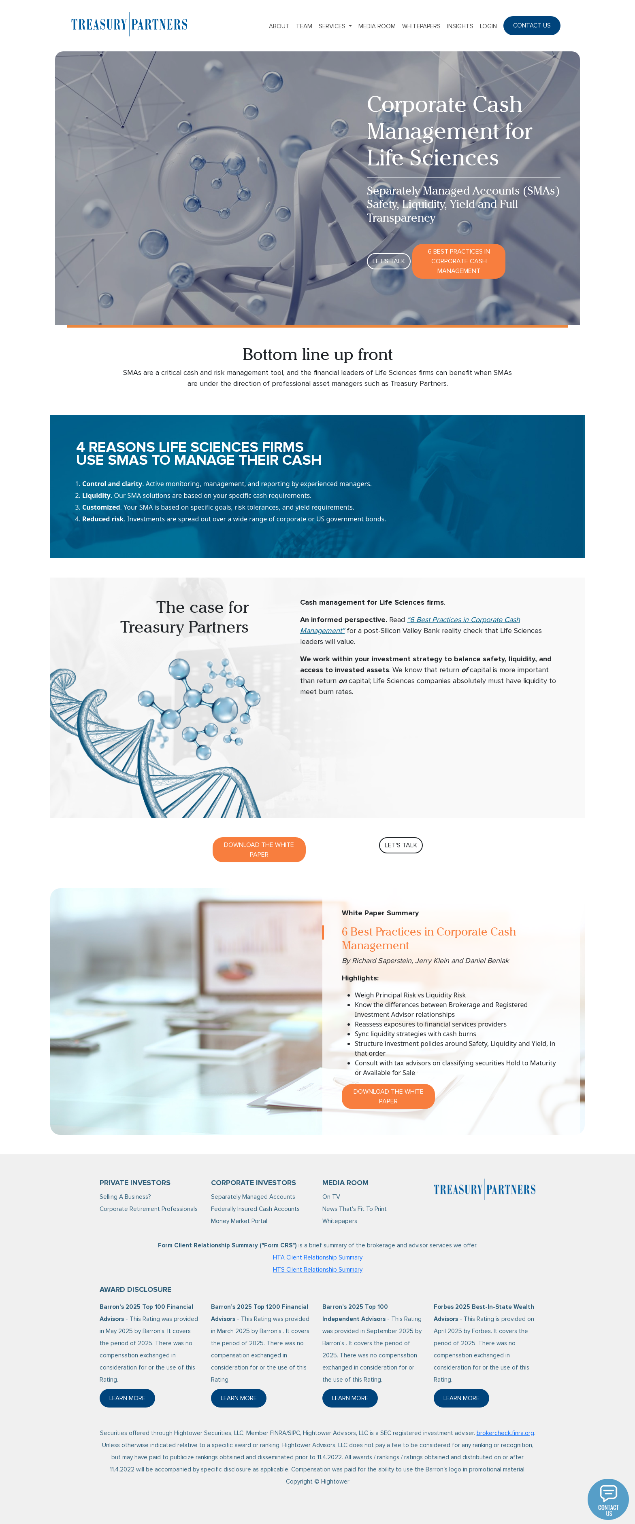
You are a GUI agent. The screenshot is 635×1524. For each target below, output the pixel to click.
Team (304, 26)
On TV (331, 1196)
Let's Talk (389, 261)
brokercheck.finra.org (505, 1433)
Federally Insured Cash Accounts (255, 1209)
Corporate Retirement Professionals (149, 1209)
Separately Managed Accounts (253, 1196)
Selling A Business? (125, 1196)
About (279, 26)
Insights (460, 26)
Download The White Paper (259, 850)
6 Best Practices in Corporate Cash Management (459, 261)
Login (488, 26)
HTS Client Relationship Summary (317, 1269)
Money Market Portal (239, 1221)
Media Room (377, 26)
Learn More (132, 1400)
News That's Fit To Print (354, 1209)
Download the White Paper (389, 1096)
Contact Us (532, 25)
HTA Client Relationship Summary (317, 1257)
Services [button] (333, 26)
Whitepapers (421, 26)
